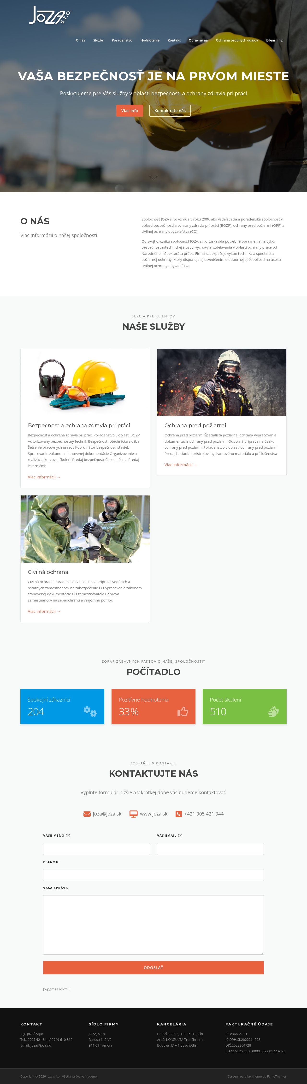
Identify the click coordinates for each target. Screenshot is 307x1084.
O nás (80, 40)
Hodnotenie (150, 40)
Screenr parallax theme (245, 1076)
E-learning (274, 40)
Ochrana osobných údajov (237, 40)
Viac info (129, 110)
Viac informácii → (44, 477)
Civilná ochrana (48, 572)
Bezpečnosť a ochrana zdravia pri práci (79, 425)
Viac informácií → (181, 464)
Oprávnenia (198, 40)
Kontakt (174, 40)
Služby (98, 40)
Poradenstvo (122, 40)
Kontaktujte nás (170, 110)
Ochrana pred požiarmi (195, 425)
